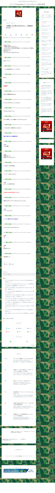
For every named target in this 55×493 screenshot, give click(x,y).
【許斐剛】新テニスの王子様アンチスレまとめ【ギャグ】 (46, 54)
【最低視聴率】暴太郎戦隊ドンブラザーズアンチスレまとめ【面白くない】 (46, 87)
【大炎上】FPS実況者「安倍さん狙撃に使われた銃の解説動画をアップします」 (46, 64)
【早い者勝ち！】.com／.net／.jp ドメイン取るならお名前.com (17, 37)
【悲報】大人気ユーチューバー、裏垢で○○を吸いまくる (46, 33)
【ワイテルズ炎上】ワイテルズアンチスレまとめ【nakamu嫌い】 (19, 280)
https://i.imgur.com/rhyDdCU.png (11, 227)
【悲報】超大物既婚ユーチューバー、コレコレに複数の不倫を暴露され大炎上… (46, 73)
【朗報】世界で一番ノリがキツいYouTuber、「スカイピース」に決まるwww (46, 49)
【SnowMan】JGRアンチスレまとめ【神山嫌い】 (46, 37)
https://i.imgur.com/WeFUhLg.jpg (11, 52)
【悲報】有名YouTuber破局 (45, 56)
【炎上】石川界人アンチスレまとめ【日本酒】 (46, 22)
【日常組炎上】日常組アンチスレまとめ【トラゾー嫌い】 (17, 305)
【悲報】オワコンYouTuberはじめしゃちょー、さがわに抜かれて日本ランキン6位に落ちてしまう (46, 17)
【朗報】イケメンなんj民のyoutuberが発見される (45, 26)
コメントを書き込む (18, 456)
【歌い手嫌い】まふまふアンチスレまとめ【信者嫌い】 (17, 313)
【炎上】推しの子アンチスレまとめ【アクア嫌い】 (46, 30)
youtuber (8, 318)
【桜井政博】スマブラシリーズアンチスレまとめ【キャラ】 (46, 60)
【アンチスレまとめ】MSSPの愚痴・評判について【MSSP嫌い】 (19, 309)
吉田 (12, 318)
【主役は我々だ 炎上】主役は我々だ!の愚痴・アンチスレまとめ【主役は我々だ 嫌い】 (46, 92)
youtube (4, 318)
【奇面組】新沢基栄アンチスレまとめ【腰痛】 (46, 45)
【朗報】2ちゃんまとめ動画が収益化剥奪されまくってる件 (46, 41)
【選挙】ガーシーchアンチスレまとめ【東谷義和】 (46, 69)
